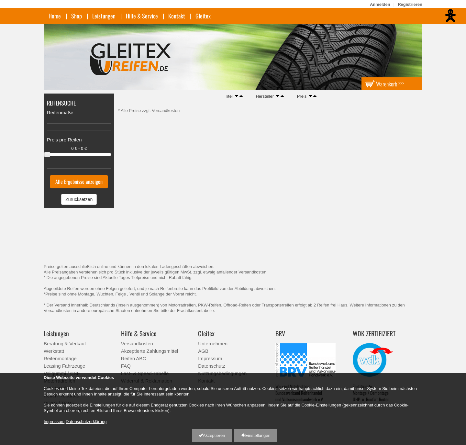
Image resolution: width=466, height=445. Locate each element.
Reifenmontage (60, 358)
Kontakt (176, 16)
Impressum (210, 358)
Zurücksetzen (79, 199)
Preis (302, 96)
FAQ (126, 366)
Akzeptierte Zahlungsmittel (149, 351)
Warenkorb (384, 83)
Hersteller (265, 96)
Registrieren (410, 4)
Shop (76, 16)
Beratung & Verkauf (65, 343)
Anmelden (380, 4)
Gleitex (203, 16)
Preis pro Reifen (64, 139)
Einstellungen (256, 435)
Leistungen (104, 16)
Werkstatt (54, 351)
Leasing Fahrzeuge (64, 366)
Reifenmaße (60, 112)
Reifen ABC (133, 358)
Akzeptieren (212, 435)
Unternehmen (212, 343)
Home (55, 16)
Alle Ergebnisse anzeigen (79, 181)
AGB (203, 351)
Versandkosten (137, 343)
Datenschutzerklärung (86, 421)
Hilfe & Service (142, 16)
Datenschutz (211, 366)
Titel (229, 96)
